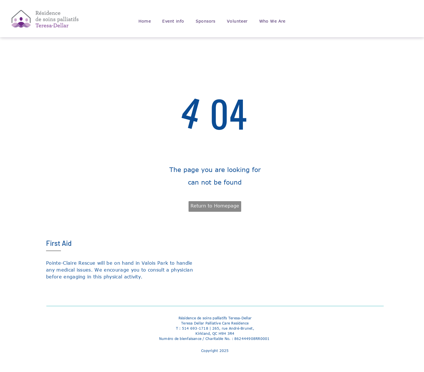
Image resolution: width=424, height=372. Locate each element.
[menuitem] (145, 21)
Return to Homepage (215, 205)
